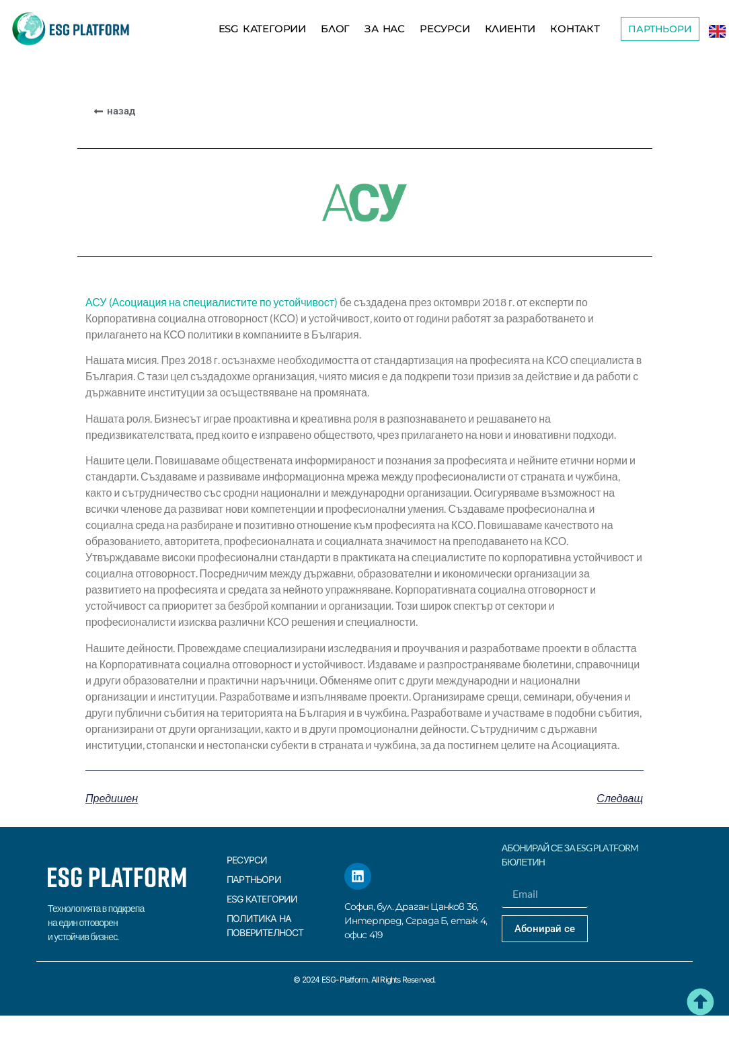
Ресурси (445, 29)
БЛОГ (335, 29)
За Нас (384, 29)
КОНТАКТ (575, 29)
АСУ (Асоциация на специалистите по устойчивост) (211, 301)
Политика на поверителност (265, 925)
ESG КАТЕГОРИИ (262, 29)
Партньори (254, 879)
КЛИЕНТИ (510, 29)
